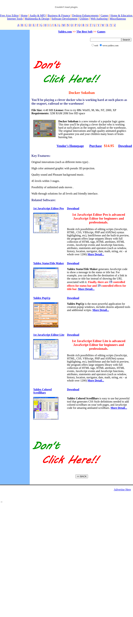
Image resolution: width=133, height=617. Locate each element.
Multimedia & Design (37, 18)
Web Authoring (99, 18)
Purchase (95, 146)
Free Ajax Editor (9, 15)
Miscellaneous (118, 18)
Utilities (84, 18)
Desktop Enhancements (85, 15)
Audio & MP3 (38, 15)
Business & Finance (59, 15)
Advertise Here (122, 489)
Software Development (64, 18)
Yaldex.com (65, 31)
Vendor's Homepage (70, 146)
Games (104, 15)
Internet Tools (15, 18)
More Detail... (95, 254)
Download (125, 146)
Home (24, 15)
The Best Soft (84, 31)
